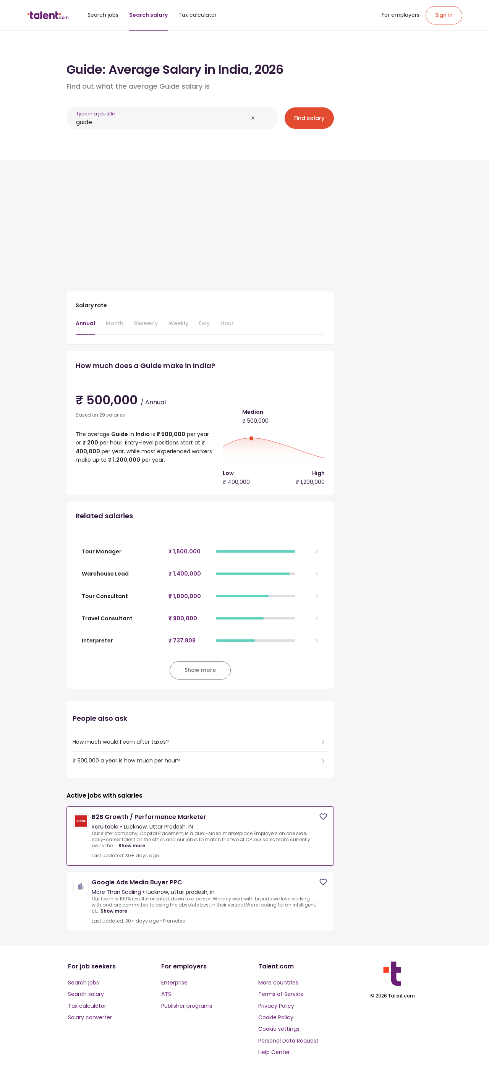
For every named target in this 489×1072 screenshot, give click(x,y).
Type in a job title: (96, 113)
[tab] (85, 327)
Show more (131, 846)
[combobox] (162, 122)
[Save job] (323, 816)
